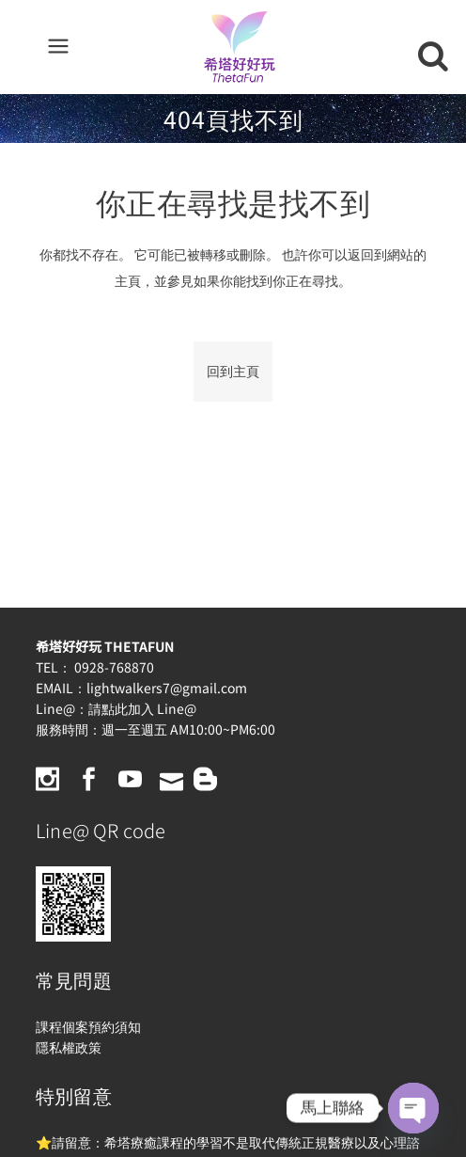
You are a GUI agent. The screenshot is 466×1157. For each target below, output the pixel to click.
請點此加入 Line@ (142, 708)
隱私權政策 (68, 1047)
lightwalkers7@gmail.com (166, 687)
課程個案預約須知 (88, 1026)
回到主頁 (233, 371)
